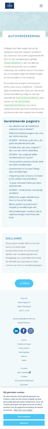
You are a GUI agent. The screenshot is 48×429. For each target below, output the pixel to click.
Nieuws (24, 356)
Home (24, 340)
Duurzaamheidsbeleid (24, 380)
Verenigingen (24, 352)
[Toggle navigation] (41, 5)
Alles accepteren (24, 417)
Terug (24, 283)
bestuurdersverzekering (27, 98)
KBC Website (24, 372)
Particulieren (24, 348)
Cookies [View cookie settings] (24, 376)
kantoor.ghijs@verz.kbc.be (24, 319)
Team (24, 360)
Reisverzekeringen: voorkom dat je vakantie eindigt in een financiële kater (25, 214)
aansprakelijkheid (12, 63)
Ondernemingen (24, 344)
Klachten (24, 384)
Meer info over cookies (23, 410)
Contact (24, 368)
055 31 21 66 (24, 310)
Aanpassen (24, 423)
